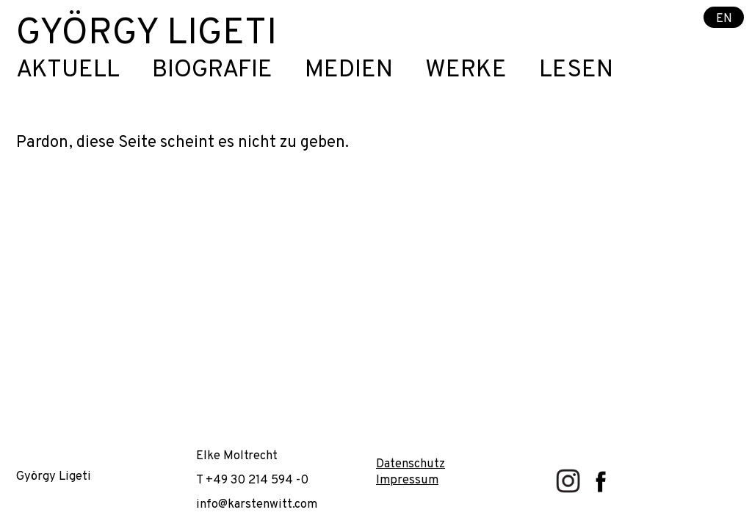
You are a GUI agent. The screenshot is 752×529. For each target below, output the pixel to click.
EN (724, 18)
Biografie (212, 71)
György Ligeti (146, 34)
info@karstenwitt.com (256, 504)
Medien (349, 71)
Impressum (407, 480)
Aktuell (68, 71)
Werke (466, 71)
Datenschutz (410, 464)
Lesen (576, 71)
